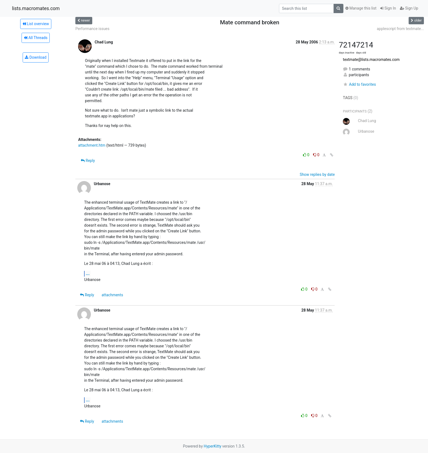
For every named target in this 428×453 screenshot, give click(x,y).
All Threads (35, 37)
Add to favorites (359, 84)
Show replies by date (317, 174)
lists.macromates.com (36, 8)
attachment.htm (91, 145)
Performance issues (92, 28)
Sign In (388, 8)
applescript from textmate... (400, 28)
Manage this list (360, 8)
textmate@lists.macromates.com (371, 59)
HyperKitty (212, 446)
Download (35, 57)
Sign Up (409, 8)
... (88, 273)
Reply (88, 160)
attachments (112, 295)
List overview (35, 24)
